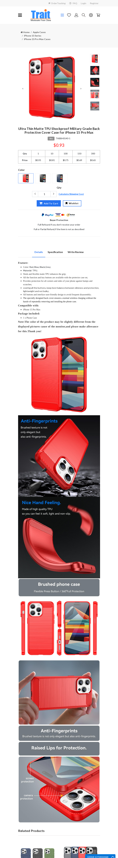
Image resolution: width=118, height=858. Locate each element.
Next (81, 88)
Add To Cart (48, 202)
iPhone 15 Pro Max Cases (37, 38)
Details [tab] (38, 251)
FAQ (73, 3)
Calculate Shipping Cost (71, 193)
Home (25, 32)
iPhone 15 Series (32, 35)
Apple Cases (39, 32)
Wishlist (72, 202)
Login (83, 3)
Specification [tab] (55, 251)
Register (94, 3)
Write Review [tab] (76, 251)
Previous (22, 88)
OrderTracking (57, 3)
